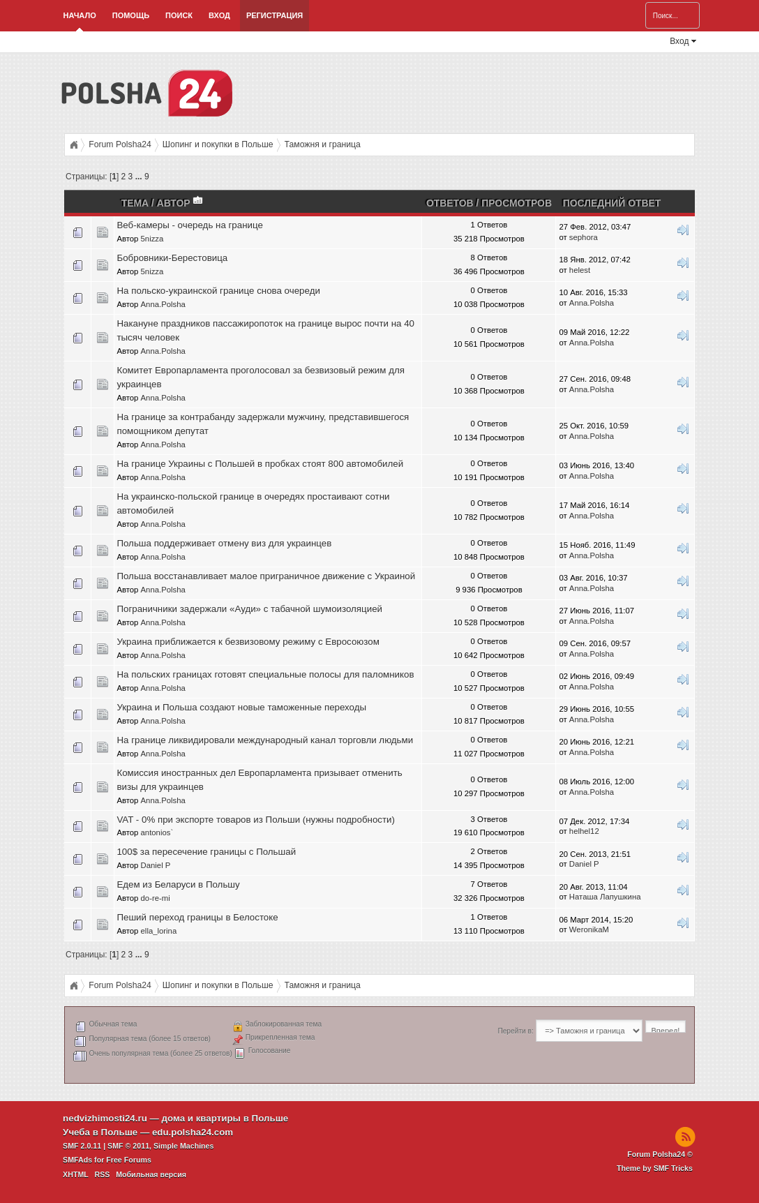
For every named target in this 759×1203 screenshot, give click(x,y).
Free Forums (128, 1160)
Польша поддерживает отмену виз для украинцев (224, 543)
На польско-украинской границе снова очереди (218, 290)
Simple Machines (183, 1146)
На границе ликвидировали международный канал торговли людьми (265, 740)
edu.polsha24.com (192, 1132)
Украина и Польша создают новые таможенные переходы (241, 707)
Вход (219, 15)
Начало (79, 15)
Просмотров (516, 203)
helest (579, 270)
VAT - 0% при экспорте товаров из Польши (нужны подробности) (256, 819)
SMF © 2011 (128, 1146)
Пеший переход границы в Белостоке (197, 917)
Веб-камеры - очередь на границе (189, 225)
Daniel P (156, 865)
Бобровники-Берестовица (172, 258)
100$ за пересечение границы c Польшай (206, 851)
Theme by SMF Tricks (655, 1168)
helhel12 (584, 831)
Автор (180, 203)
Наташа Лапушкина (605, 896)
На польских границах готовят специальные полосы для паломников (265, 674)
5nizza (152, 238)
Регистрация (274, 15)
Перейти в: (515, 1031)
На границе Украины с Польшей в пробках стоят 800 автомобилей (260, 463)
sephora (583, 237)
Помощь (130, 15)
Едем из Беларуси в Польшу (178, 884)
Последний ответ (612, 203)
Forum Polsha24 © (660, 1154)
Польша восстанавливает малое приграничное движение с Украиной (266, 576)
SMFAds (77, 1160)
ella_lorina (159, 931)
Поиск (179, 15)
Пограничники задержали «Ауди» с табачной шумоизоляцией (249, 609)
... (139, 176)
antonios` (157, 832)
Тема (135, 203)
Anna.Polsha (163, 304)
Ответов (450, 203)
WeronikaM (589, 929)
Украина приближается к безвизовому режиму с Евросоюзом (248, 641)
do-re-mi (155, 898)
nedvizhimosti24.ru (105, 1118)
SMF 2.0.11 (82, 1146)
